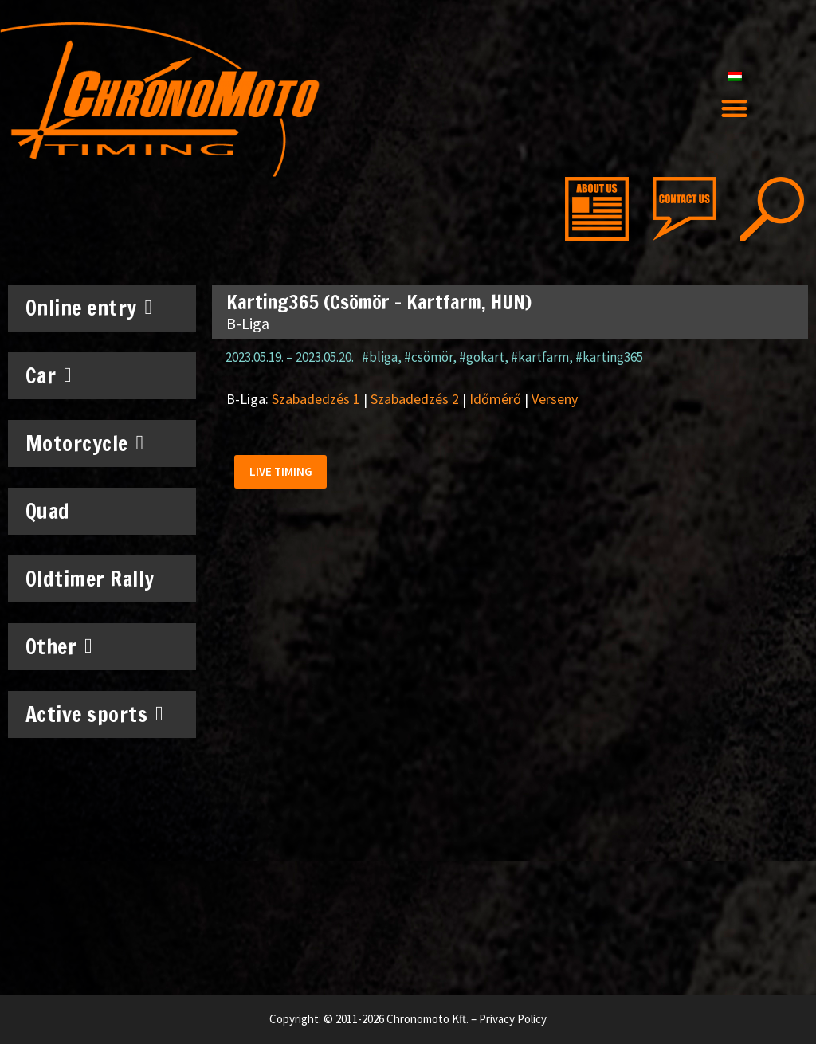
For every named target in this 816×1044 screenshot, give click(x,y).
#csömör (428, 357)
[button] (734, 109)
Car (49, 375)
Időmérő (495, 399)
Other (59, 646)
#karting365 (609, 357)
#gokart (481, 357)
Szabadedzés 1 (316, 399)
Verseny (555, 399)
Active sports (95, 714)
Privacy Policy (513, 1018)
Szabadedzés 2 (415, 399)
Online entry (89, 307)
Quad (48, 511)
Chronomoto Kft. (427, 1018)
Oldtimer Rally (90, 579)
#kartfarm (540, 357)
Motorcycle (85, 443)
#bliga (380, 357)
